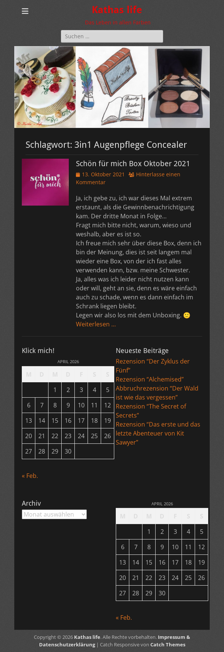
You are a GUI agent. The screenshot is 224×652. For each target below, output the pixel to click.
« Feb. (30, 476)
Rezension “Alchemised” (150, 379)
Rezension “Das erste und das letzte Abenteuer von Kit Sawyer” (158, 433)
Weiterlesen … (96, 324)
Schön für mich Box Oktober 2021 (133, 163)
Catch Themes (167, 644)
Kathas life (117, 9)
